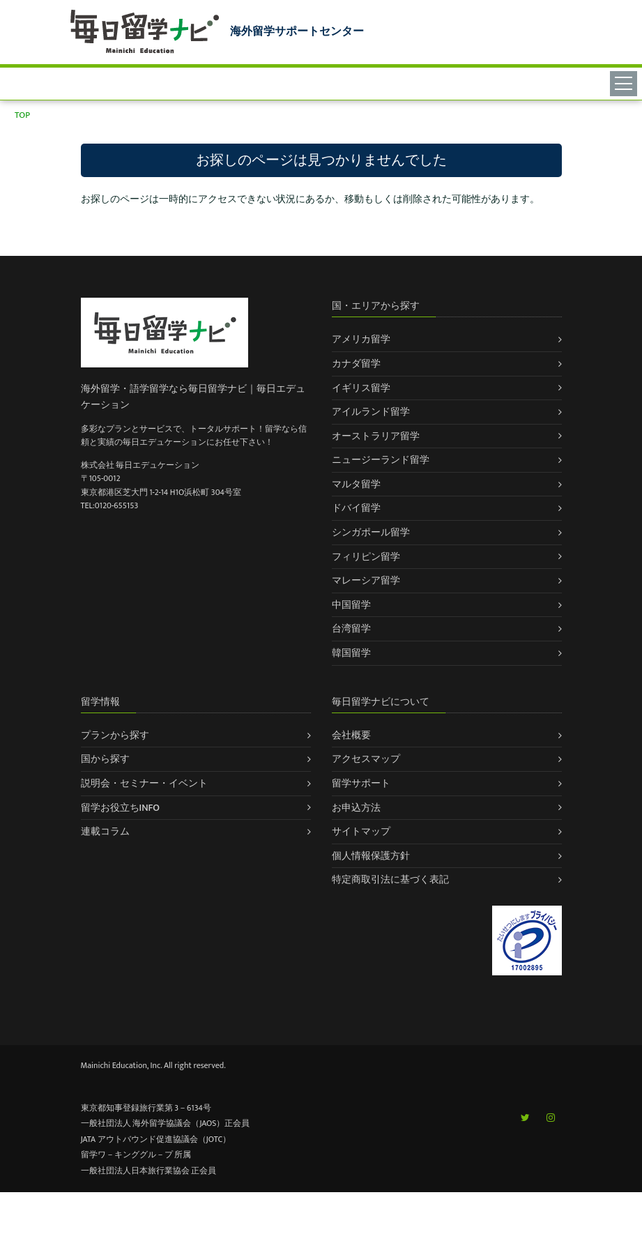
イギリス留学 (361, 388)
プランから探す (115, 735)
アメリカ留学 (361, 339)
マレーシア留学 (366, 580)
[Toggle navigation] (625, 83)
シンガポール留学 (371, 532)
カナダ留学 (356, 364)
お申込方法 (356, 808)
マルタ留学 (356, 484)
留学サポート (361, 783)
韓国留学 (351, 653)
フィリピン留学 (366, 557)
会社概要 (351, 735)
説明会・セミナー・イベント (144, 783)
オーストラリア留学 (376, 436)
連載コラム (105, 831)
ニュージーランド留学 (380, 460)
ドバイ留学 (356, 508)
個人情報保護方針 (371, 856)
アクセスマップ (366, 759)
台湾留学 (351, 628)
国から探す (105, 759)
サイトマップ (361, 831)
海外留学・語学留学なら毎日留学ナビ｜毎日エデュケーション (193, 396)
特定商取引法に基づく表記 (390, 879)
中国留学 (351, 605)
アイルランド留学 (371, 412)
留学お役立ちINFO (120, 808)
